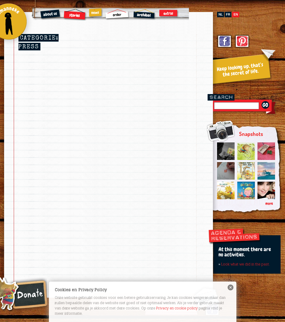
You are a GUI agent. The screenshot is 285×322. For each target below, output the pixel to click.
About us (51, 14)
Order (117, 14)
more (269, 203)
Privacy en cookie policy (177, 308)
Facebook (225, 42)
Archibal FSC (144, 15)
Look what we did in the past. (245, 264)
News (95, 13)
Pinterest (242, 42)
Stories (75, 15)
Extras (169, 13)
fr (228, 14)
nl (221, 14)
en (235, 14)
